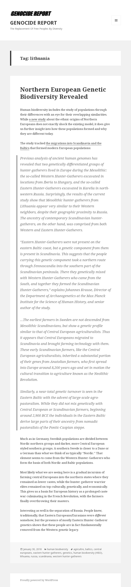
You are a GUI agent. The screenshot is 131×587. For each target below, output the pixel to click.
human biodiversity (57, 549)
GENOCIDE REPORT (33, 22)
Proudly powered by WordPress (39, 580)
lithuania (25, 556)
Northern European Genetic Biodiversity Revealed (63, 93)
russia (34, 556)
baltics (88, 549)
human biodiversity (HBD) (88, 552)
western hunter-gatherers (67, 556)
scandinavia (45, 556)
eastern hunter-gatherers (47, 552)
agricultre (79, 549)
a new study (37, 119)
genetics (67, 552)
